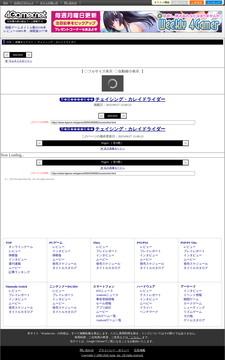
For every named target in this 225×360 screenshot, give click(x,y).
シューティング (194, 307)
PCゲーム (55, 242)
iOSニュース (104, 290)
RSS (5, 2)
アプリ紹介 (103, 307)
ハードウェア (146, 286)
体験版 (13, 255)
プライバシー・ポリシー (113, 350)
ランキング (213, 2)
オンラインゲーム (21, 247)
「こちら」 (135, 337)
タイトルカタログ (64, 268)
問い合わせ (70, 2)
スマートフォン (103, 286)
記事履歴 (197, 2)
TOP (9, 242)
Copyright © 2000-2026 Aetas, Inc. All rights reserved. (112, 355)
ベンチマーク (149, 312)
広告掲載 (139, 350)
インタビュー (18, 259)
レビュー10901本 (15, 31)
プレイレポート (106, 251)
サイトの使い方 (49, 2)
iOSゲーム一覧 (106, 316)
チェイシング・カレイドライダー (130, 99)
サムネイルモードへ (20, 60)
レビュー (15, 251)
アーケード (188, 286)
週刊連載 (15, 263)
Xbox (96, 242)
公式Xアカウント (24, 2)
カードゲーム (193, 303)
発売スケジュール (64, 263)
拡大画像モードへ (114, 148)
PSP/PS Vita (188, 242)
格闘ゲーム (191, 299)
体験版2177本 (38, 31)
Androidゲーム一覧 (108, 320)
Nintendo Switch (16, 286)
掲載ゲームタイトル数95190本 (25, 27)
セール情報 (103, 303)
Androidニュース (107, 295)
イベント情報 (193, 295)
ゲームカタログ (194, 320)
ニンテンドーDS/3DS (63, 286)
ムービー (15, 268)
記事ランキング (19, 272)
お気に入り (179, 2)
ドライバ (146, 307)
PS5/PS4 (142, 242)
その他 (188, 316)
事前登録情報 (105, 299)
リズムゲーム (193, 312)
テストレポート (150, 295)
